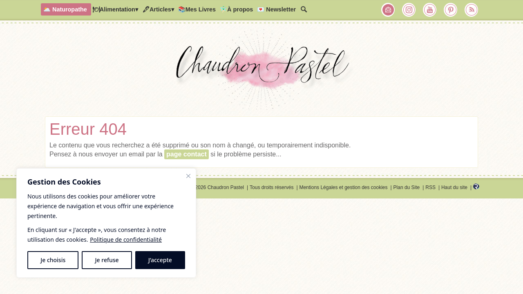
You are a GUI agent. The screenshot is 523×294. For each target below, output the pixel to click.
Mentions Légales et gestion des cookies (343, 187)
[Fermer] (188, 176)
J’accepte (160, 260)
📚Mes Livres (197, 9)
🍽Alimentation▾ (115, 9)
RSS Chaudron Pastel (471, 10)
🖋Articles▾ (158, 9)
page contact (186, 154)
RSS (430, 187)
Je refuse (107, 260)
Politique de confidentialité (126, 239)
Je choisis (52, 260)
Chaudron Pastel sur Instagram (409, 10)
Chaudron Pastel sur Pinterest (450, 10)
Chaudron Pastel (261, 71)
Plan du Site (406, 187)
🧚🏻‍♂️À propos (236, 9)
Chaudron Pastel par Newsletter (388, 10)
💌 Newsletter (276, 9)
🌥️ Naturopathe (65, 9)
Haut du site (454, 187)
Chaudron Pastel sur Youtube (430, 10)
